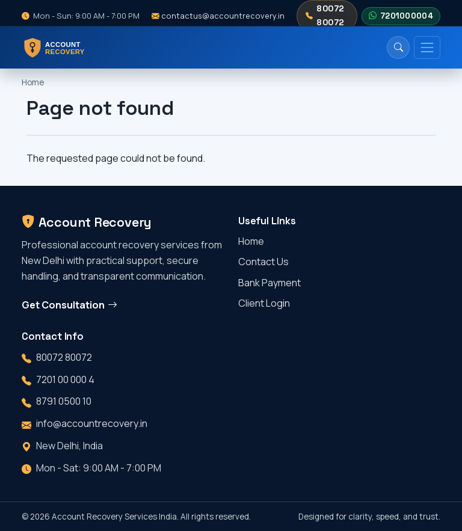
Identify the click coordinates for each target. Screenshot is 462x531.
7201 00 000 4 (65, 379)
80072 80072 (325, 15)
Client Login (264, 303)
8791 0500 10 (63, 401)
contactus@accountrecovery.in (218, 15)
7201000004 (401, 16)
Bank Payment (269, 282)
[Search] (398, 47)
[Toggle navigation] (427, 47)
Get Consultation (69, 305)
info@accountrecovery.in (91, 423)
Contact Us (263, 261)
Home (33, 82)
